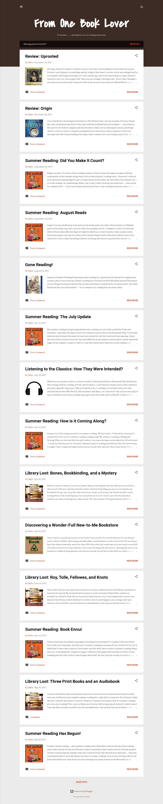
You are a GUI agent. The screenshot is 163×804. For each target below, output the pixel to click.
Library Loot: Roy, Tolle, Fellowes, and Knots (66, 577)
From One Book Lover (81, 23)
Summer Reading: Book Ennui (53, 629)
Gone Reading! (39, 264)
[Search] (142, 7)
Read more (132, 92)
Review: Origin (38, 108)
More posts (81, 782)
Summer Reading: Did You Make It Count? (64, 160)
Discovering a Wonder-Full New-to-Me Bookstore (71, 525)
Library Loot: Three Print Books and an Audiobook (72, 681)
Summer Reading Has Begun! (53, 733)
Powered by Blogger (81, 791)
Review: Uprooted (41, 56)
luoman (87, 796)
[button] (136, 56)
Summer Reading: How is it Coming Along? (65, 421)
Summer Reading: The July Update (58, 316)
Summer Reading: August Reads (55, 212)
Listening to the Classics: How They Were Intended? (74, 368)
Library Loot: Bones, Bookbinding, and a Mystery (71, 473)
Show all (135, 44)
